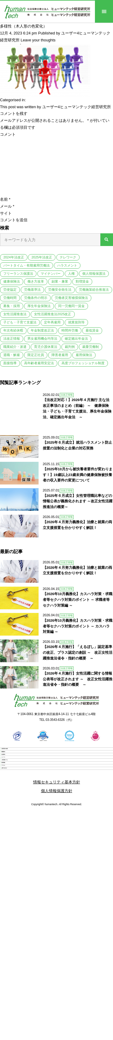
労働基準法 (32, 289)
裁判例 (70, 346)
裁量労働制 (90, 346)
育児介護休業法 (45, 346)
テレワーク (68, 257)
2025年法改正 (41, 257)
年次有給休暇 (13, 330)
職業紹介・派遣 (15, 346)
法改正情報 (11, 338)
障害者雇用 (60, 355)
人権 (71, 273)
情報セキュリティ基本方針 (56, 843)
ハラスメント (67, 265)
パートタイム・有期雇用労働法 (26, 265)
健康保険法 (11, 281)
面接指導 (10, 363)
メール (7, 206)
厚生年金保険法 (39, 306)
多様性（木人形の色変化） (23, 26)
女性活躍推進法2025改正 (52, 314)
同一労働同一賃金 (71, 306)
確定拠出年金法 (76, 338)
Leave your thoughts (38, 40)
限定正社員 (35, 355)
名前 (5, 199)
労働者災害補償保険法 (71, 298)
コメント (8, 134)
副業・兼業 (60, 281)
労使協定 (10, 289)
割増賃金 (82, 281)
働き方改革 (35, 281)
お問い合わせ (19, 824)
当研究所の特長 (21, 736)
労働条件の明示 (35, 298)
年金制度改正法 (42, 330)
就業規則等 (76, 322)
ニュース (16, 773)
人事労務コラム (21, 786)
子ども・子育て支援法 (19, 322)
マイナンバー (51, 273)
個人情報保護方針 (56, 852)
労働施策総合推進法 (94, 289)
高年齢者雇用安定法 (39, 363)
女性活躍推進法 (15, 314)
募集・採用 (11, 306)
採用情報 (16, 799)
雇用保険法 (84, 355)
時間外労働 (69, 330)
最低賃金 (92, 330)
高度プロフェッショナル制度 (83, 363)
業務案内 (16, 748)
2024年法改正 (13, 257)
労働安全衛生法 (59, 289)
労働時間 (10, 298)
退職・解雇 (11, 355)
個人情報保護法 (93, 273)
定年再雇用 (52, 322)
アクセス (16, 811)
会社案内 (16, 761)
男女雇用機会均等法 (42, 338)
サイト (6, 213)
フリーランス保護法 (18, 273)
